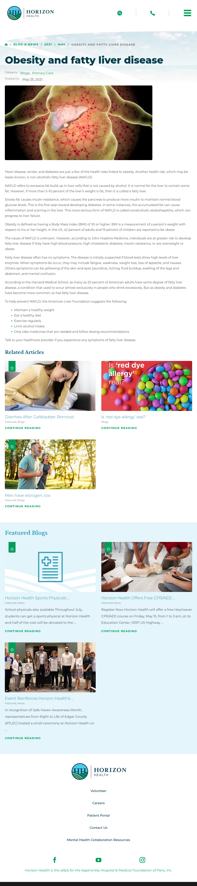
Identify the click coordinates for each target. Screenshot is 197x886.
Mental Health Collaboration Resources (98, 841)
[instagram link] (142, 861)
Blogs (25, 73)
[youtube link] (98, 861)
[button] (187, 13)
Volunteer (98, 791)
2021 (48, 44)
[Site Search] (119, 13)
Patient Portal (98, 816)
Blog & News (25, 44)
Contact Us (98, 828)
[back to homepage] (6, 44)
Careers (98, 804)
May (62, 44)
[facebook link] (55, 861)
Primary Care (42, 73)
